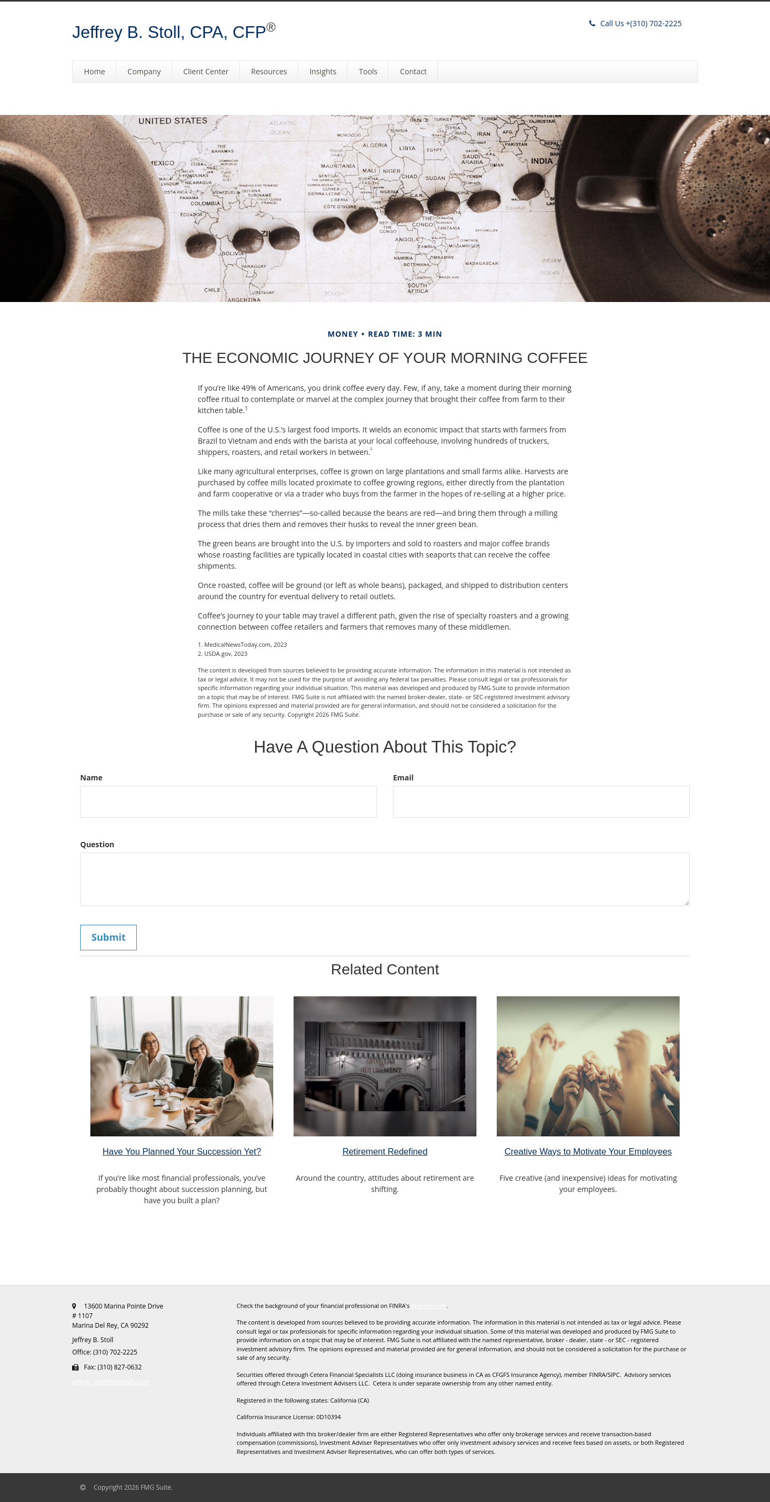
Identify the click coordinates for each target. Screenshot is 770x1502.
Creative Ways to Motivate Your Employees (588, 1151)
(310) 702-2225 (635, 23)
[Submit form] (108, 937)
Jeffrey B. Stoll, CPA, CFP (169, 32)
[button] (144, 71)
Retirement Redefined (384, 1151)
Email (403, 777)
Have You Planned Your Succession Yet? (182, 1151)
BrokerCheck (428, 1306)
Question (97, 844)
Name (91, 777)
